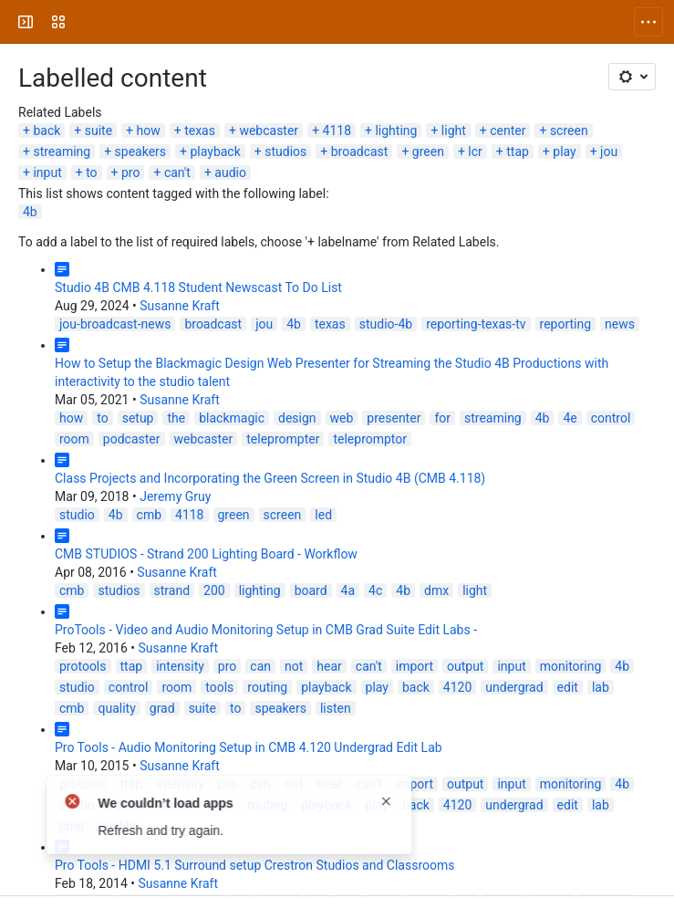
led (323, 514)
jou (608, 151)
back (46, 130)
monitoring (571, 666)
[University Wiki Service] (84, 22)
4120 (457, 687)
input (47, 172)
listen (335, 708)
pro (130, 172)
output (465, 666)
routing (267, 687)
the (176, 418)
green (428, 151)
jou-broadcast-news (115, 324)
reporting (566, 324)
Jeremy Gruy (175, 496)
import (414, 666)
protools (83, 666)
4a (348, 590)
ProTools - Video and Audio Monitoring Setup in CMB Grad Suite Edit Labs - (266, 629)
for (442, 418)
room (74, 439)
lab (600, 687)
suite (98, 130)
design (297, 418)
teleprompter (282, 439)
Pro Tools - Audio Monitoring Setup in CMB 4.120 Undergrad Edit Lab (248, 747)
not (294, 666)
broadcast (360, 151)
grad (162, 708)
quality (116, 708)
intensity (180, 666)
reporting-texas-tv (475, 324)
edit (567, 687)
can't (177, 172)
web (342, 418)
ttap (517, 151)
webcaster (268, 130)
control (611, 418)
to (91, 172)
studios (285, 151)
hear (329, 666)
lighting (396, 130)
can (260, 666)
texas (199, 130)
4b (30, 211)
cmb (149, 514)
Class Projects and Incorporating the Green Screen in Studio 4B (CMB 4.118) (270, 478)
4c (375, 590)
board (311, 590)
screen (569, 130)
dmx (436, 590)
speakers (140, 151)
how (149, 130)
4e (569, 418)
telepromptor (370, 439)
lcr (475, 151)
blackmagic (231, 418)
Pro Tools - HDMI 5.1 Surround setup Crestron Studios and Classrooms (254, 865)
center (507, 130)
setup (138, 418)
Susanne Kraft (180, 305)
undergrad (514, 687)
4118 (337, 130)
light (453, 130)
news (620, 324)
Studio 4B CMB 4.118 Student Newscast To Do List (198, 287)
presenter (393, 418)
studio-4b (385, 324)
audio (230, 172)
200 (214, 590)
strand (172, 590)
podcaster (132, 439)
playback (215, 151)
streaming (61, 151)
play (564, 151)
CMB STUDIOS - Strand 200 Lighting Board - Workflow (206, 554)
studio (77, 514)
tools (219, 687)
